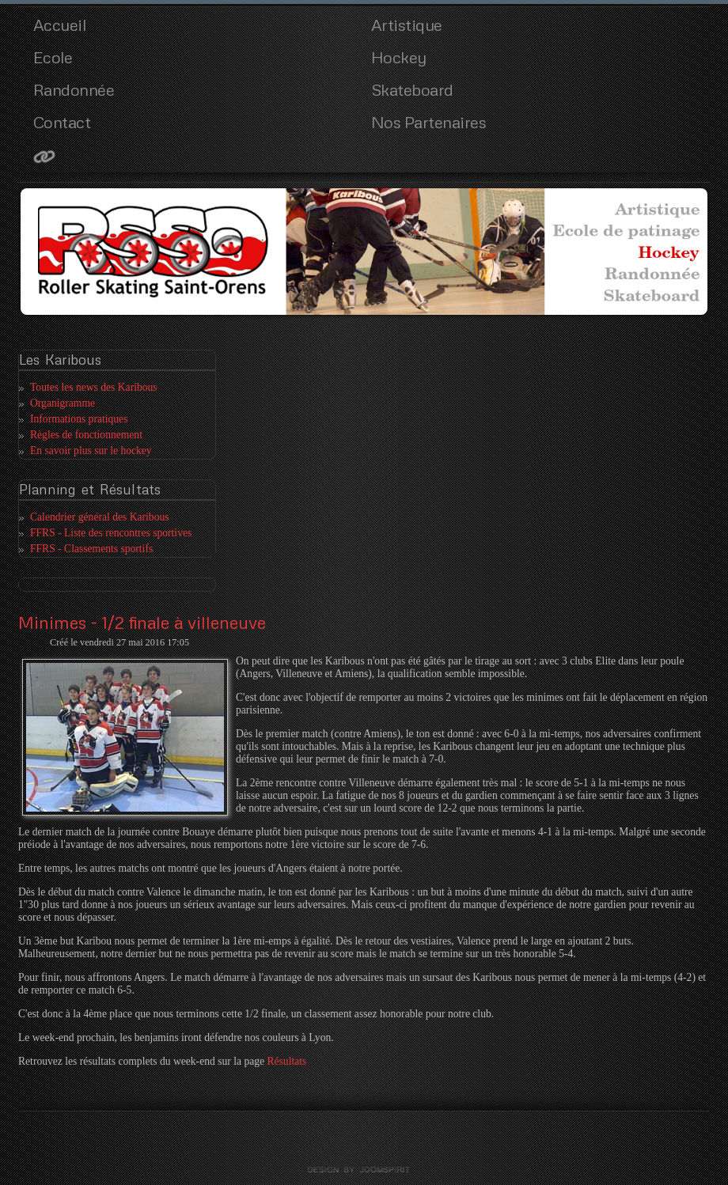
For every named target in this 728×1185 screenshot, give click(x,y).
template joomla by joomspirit (364, 1170)
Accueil (59, 24)
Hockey (399, 57)
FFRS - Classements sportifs (91, 549)
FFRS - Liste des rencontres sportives (110, 533)
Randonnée (74, 89)
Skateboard (412, 89)
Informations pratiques (78, 419)
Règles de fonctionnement (86, 435)
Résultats (286, 1061)
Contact (62, 122)
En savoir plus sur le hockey (91, 450)
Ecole (53, 57)
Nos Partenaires (429, 122)
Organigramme (62, 403)
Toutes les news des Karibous (93, 387)
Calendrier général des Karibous (99, 517)
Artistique (406, 24)
